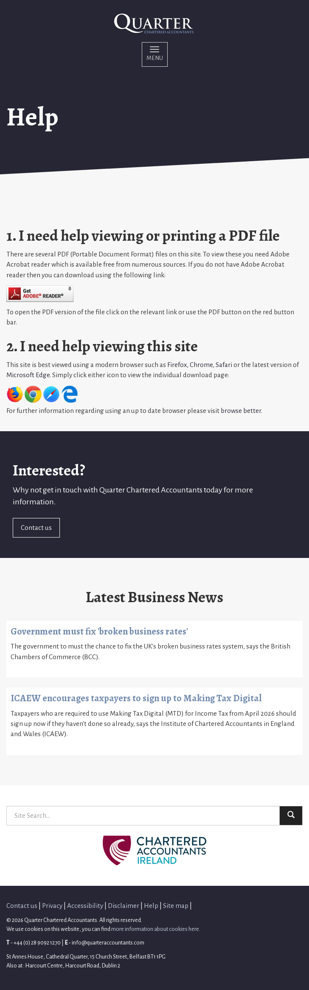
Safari (224, 364)
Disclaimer (123, 905)
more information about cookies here (155, 929)
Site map (175, 905)
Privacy (52, 905)
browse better (241, 410)
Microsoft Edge (28, 374)
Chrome (201, 364)
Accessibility (85, 905)
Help (151, 905)
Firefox (177, 364)
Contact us (36, 527)
